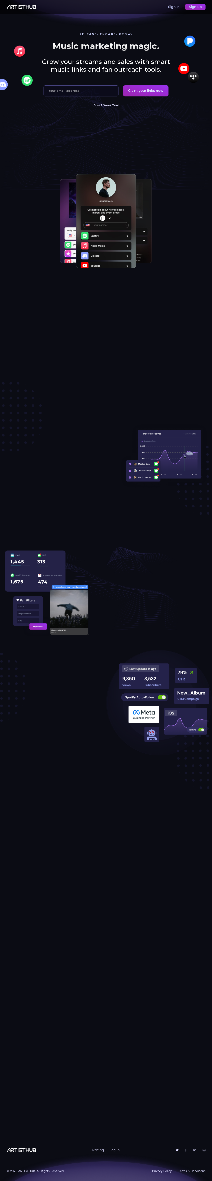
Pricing (98, 1150)
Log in (115, 1150)
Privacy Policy (162, 1171)
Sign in (174, 7)
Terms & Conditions (192, 1171)
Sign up (195, 7)
